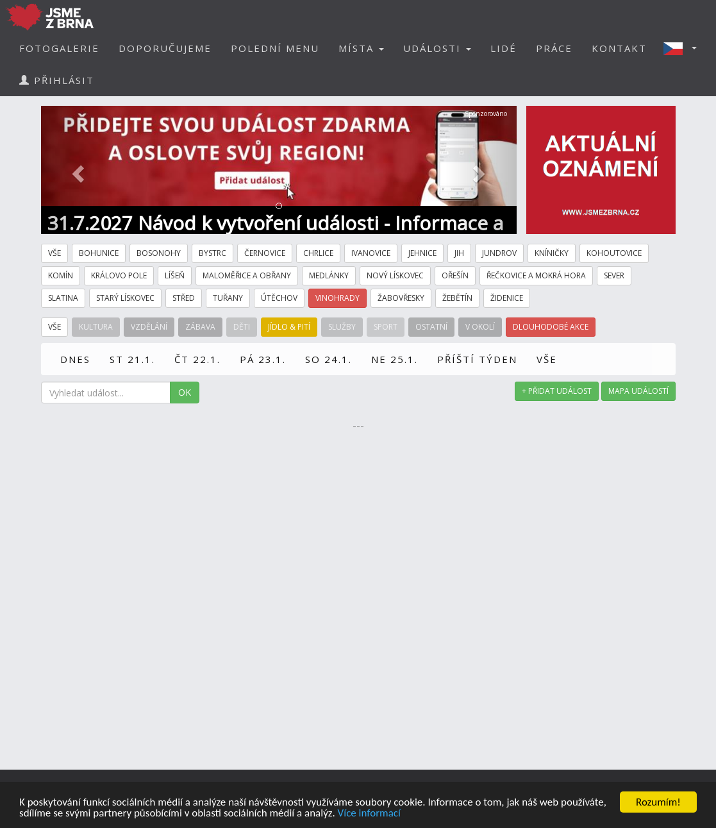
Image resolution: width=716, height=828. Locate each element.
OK (184, 392)
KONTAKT (619, 48)
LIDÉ (503, 48)
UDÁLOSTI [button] (437, 48)
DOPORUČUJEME (165, 48)
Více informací (369, 813)
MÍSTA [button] (361, 48)
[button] (684, 48)
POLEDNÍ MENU (275, 48)
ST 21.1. (132, 359)
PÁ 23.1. (263, 359)
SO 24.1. (328, 359)
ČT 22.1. (197, 359)
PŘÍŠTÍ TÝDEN (477, 359)
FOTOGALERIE (59, 48)
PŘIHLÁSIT (56, 80)
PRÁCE (554, 48)
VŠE (547, 359)
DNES (75, 359)
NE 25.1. (394, 359)
